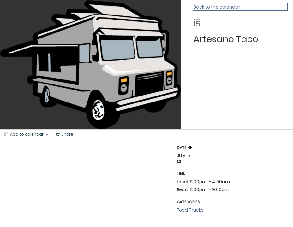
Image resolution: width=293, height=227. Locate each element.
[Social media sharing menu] (64, 134)
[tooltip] (190, 147)
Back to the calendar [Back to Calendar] (217, 7)
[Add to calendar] (26, 134)
